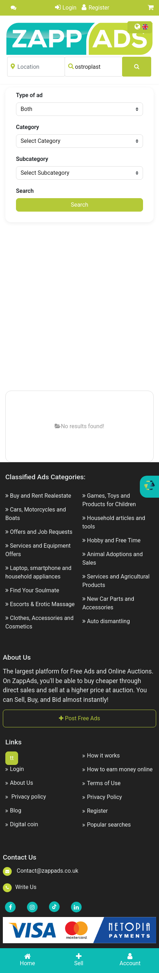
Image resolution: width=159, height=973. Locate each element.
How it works (101, 755)
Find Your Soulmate (34, 590)
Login (65, 7)
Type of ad (29, 95)
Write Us (20, 887)
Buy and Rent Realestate (40, 495)
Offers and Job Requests (41, 532)
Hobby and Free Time (114, 540)
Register (95, 7)
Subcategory (32, 159)
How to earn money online (117, 769)
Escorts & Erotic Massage (42, 604)
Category (27, 127)
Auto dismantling (108, 621)
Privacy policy (25, 796)
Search (25, 191)
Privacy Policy (102, 797)
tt (11, 758)
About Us (19, 782)
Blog (13, 810)
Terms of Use (101, 783)
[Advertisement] (79, 307)
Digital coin (21, 824)
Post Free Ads (79, 718)
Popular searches (106, 824)
